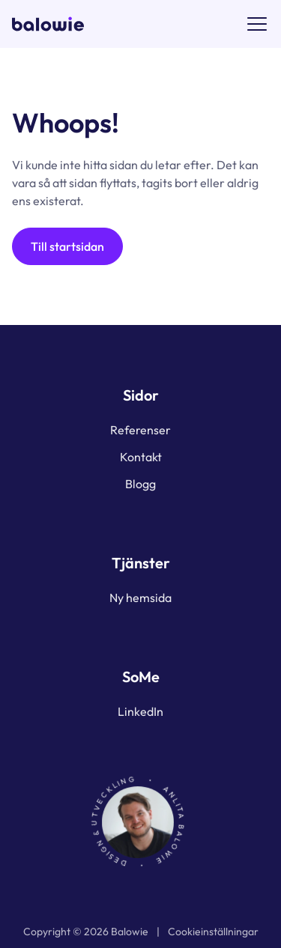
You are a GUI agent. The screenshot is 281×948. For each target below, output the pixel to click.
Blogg (140, 483)
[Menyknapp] (257, 24)
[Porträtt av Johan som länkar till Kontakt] (141, 822)
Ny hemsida (140, 597)
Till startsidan (67, 246)
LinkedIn (140, 711)
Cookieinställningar (213, 931)
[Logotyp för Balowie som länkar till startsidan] (48, 24)
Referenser (140, 429)
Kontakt (141, 456)
